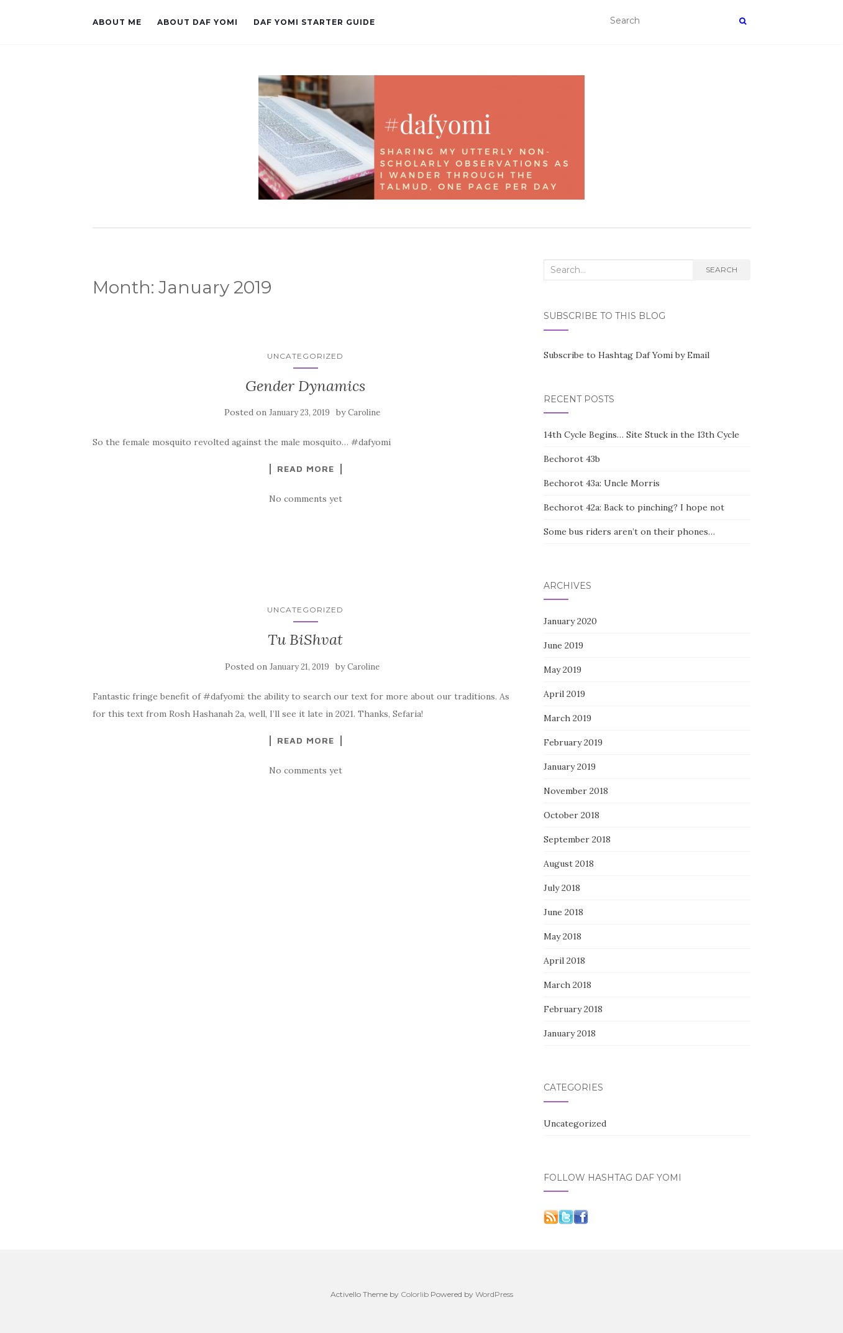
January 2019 (570, 766)
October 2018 (571, 815)
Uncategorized (305, 356)
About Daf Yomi (197, 22)
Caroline (364, 412)
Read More (305, 469)
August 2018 (569, 863)
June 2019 (563, 645)
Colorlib (415, 1294)
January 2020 (570, 621)
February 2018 (573, 1009)
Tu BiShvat (305, 639)
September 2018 (577, 839)
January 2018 (570, 1033)
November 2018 (576, 790)
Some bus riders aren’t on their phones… (629, 531)
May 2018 (562, 936)
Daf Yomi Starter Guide (314, 22)
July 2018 (562, 887)
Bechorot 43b (572, 458)
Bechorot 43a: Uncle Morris (602, 483)
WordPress (494, 1294)
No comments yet (305, 498)
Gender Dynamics (305, 385)
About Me (117, 22)
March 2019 (567, 718)
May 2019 (562, 669)
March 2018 (567, 984)
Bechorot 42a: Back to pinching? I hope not (634, 507)
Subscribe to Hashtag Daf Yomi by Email (626, 355)
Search (721, 269)
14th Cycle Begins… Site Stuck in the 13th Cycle (641, 434)
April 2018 (564, 960)
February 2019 (573, 742)
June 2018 (563, 912)
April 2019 (564, 693)
